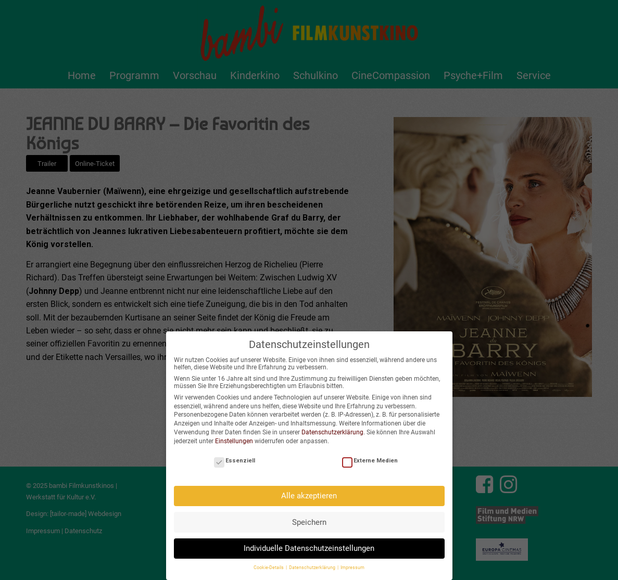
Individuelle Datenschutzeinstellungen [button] (309, 543)
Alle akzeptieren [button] (309, 490)
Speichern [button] (309, 517)
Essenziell (234, 455)
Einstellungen (234, 436)
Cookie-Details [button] (269, 562)
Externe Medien (370, 455)
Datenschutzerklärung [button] (312, 562)
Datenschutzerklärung (332, 427)
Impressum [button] (352, 562)
